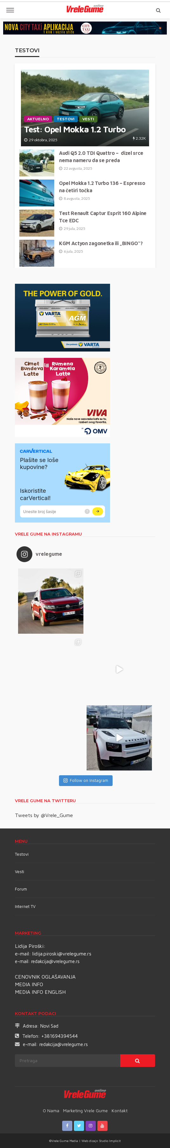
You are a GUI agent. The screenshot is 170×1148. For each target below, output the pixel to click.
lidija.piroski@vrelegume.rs (61, 953)
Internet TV (25, 906)
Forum (21, 888)
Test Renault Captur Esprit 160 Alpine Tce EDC (103, 216)
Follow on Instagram (85, 780)
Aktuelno (38, 119)
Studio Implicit (109, 1141)
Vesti (88, 119)
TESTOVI (66, 119)
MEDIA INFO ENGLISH (40, 992)
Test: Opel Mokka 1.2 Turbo (75, 129)
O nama (51, 1110)
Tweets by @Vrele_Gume (44, 815)
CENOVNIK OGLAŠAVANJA (45, 977)
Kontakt (120, 1110)
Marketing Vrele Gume (85, 1110)
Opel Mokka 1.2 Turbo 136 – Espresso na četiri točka (102, 186)
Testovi (22, 854)
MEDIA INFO (29, 984)
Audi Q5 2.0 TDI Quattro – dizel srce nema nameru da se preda (101, 156)
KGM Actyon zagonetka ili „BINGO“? (100, 243)
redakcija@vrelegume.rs (55, 961)
